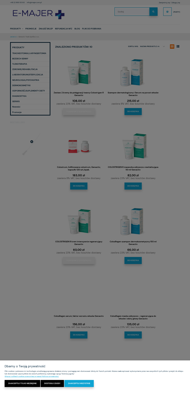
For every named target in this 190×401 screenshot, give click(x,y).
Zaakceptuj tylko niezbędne (22, 384)
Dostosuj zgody (52, 384)
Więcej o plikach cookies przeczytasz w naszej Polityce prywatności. (32, 376)
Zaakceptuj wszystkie (79, 384)
